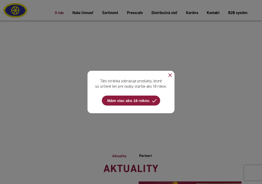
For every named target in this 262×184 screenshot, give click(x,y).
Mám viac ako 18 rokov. (132, 101)
